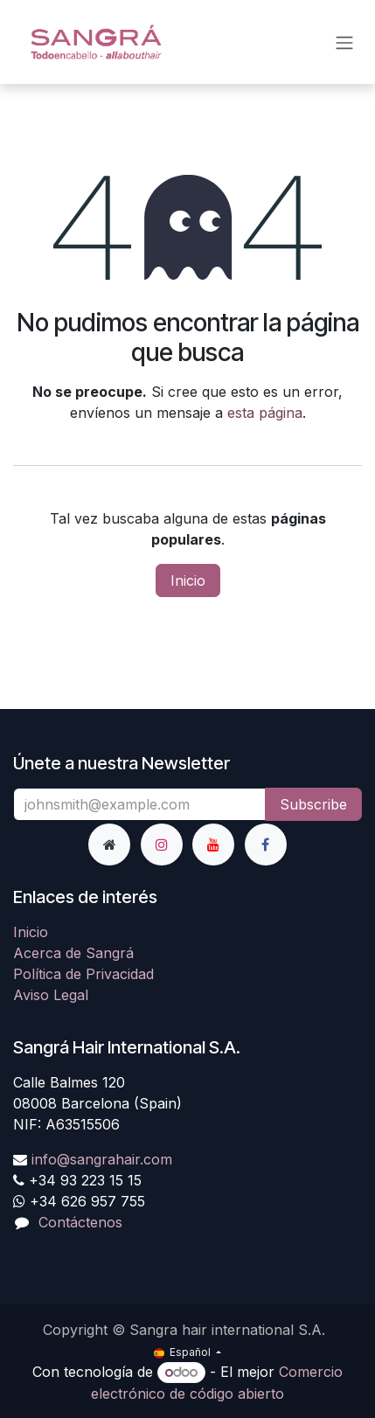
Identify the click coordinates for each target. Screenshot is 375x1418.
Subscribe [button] (313, 804)
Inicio (187, 580)
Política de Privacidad (83, 974)
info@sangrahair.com (101, 1159)
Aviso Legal (50, 995)
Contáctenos (80, 1222)
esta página (264, 412)
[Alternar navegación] (344, 42)
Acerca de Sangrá (73, 953)
